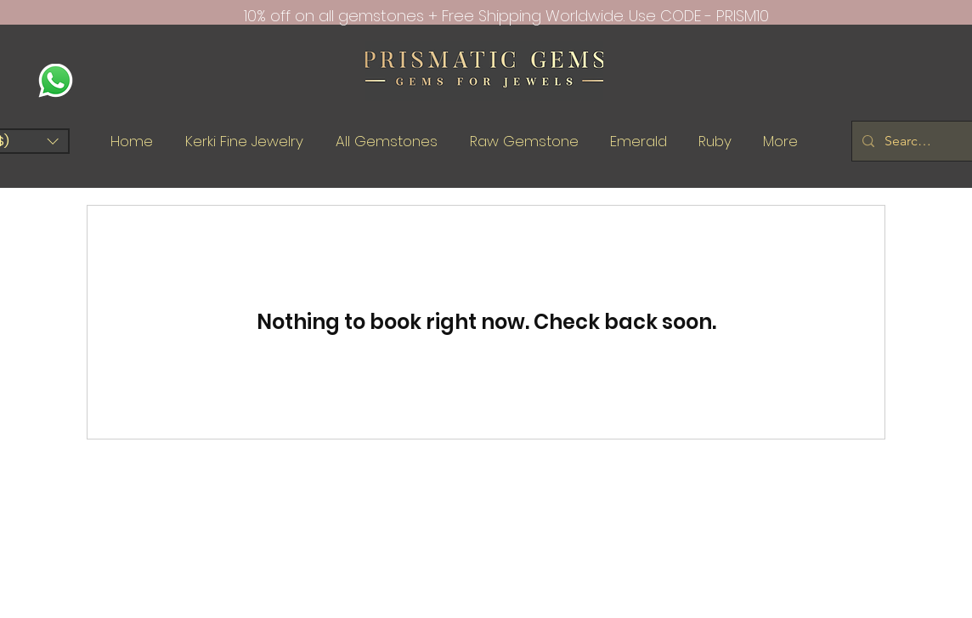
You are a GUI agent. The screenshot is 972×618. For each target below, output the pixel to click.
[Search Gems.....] (910, 141)
